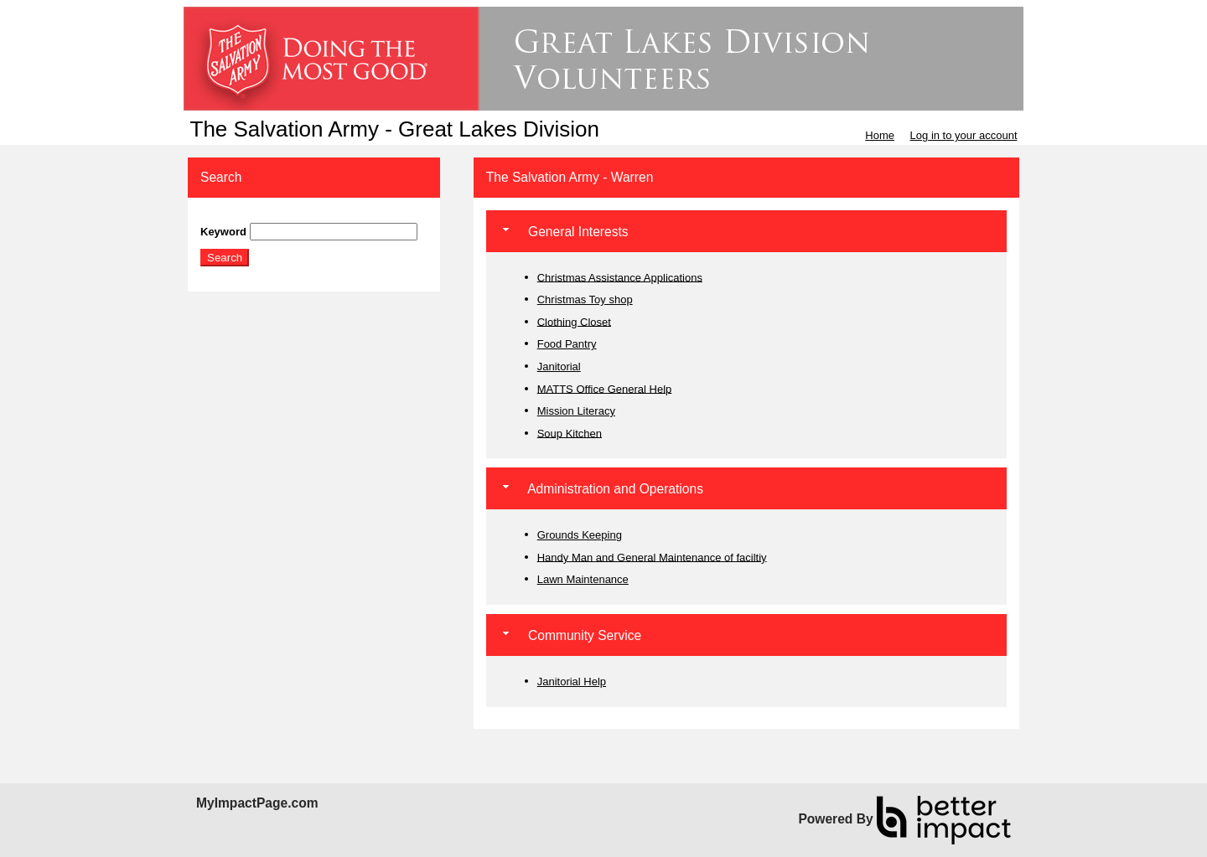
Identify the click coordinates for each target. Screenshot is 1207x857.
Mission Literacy (576, 411)
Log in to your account (964, 135)
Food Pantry (567, 344)
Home (879, 135)
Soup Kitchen (569, 432)
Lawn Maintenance (583, 579)
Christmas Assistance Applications (619, 277)
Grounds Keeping (579, 535)
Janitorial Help (571, 681)
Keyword (223, 231)
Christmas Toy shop (585, 299)
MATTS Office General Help (604, 388)
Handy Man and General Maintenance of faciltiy (652, 556)
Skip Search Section (249, 216)
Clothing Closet (574, 321)
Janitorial (559, 366)
